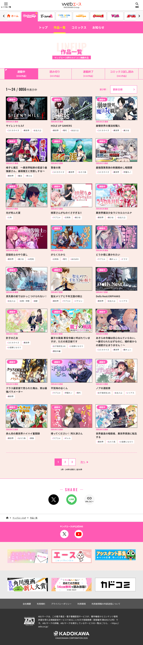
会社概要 (27, 603)
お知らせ (98, 27)
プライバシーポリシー (61, 603)
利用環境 (81, 603)
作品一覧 (60, 27)
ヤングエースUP (19, 517)
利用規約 (41, 603)
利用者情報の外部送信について (106, 603)
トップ (43, 27)
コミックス (79, 27)
